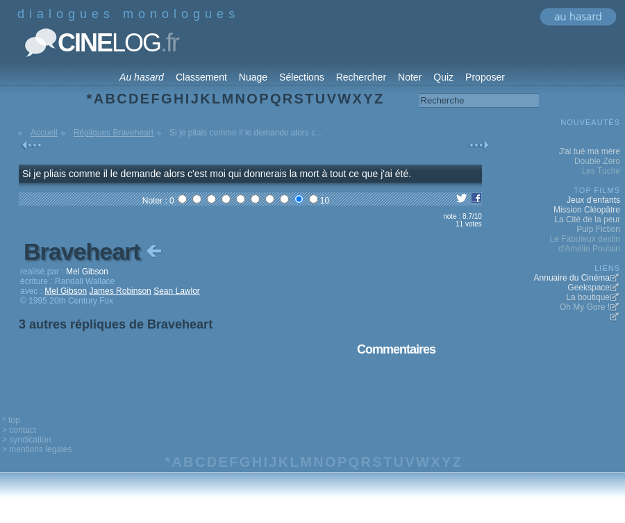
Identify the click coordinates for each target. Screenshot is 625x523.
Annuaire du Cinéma (572, 278)
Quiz (443, 77)
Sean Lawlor (176, 291)
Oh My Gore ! (585, 307)
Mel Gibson (65, 291)
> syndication (26, 440)
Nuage (253, 77)
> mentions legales (37, 449)
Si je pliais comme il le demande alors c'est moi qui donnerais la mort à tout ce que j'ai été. (216, 173)
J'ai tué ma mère (589, 151)
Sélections (301, 77)
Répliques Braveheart (113, 133)
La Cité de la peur (587, 219)
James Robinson (120, 291)
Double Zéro (597, 161)
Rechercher (361, 77)
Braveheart (94, 251)
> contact (19, 430)
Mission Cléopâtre (586, 210)
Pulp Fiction (598, 229)
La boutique (588, 297)
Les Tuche (601, 171)
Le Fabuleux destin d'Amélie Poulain (585, 244)
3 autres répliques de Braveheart (115, 324)
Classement (201, 77)
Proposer (485, 77)
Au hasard (141, 77)
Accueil (44, 133)
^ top (11, 420)
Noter (410, 77)
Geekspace (588, 287)
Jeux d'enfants (593, 200)
